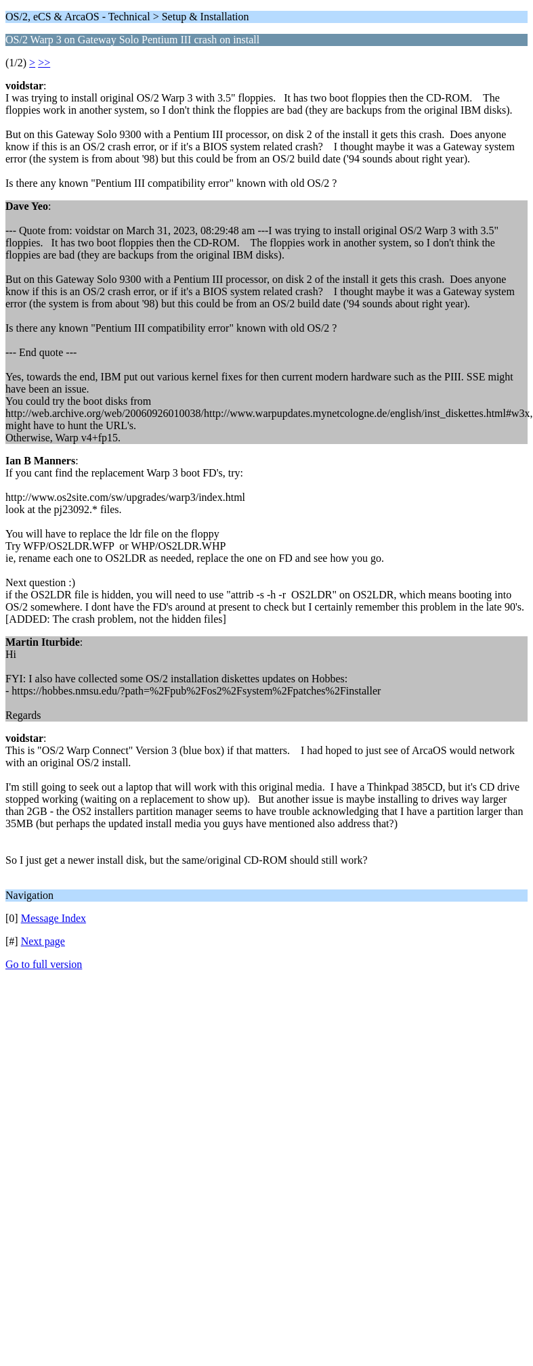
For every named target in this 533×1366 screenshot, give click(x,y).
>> (44, 62)
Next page (43, 941)
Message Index (53, 918)
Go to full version (43, 964)
